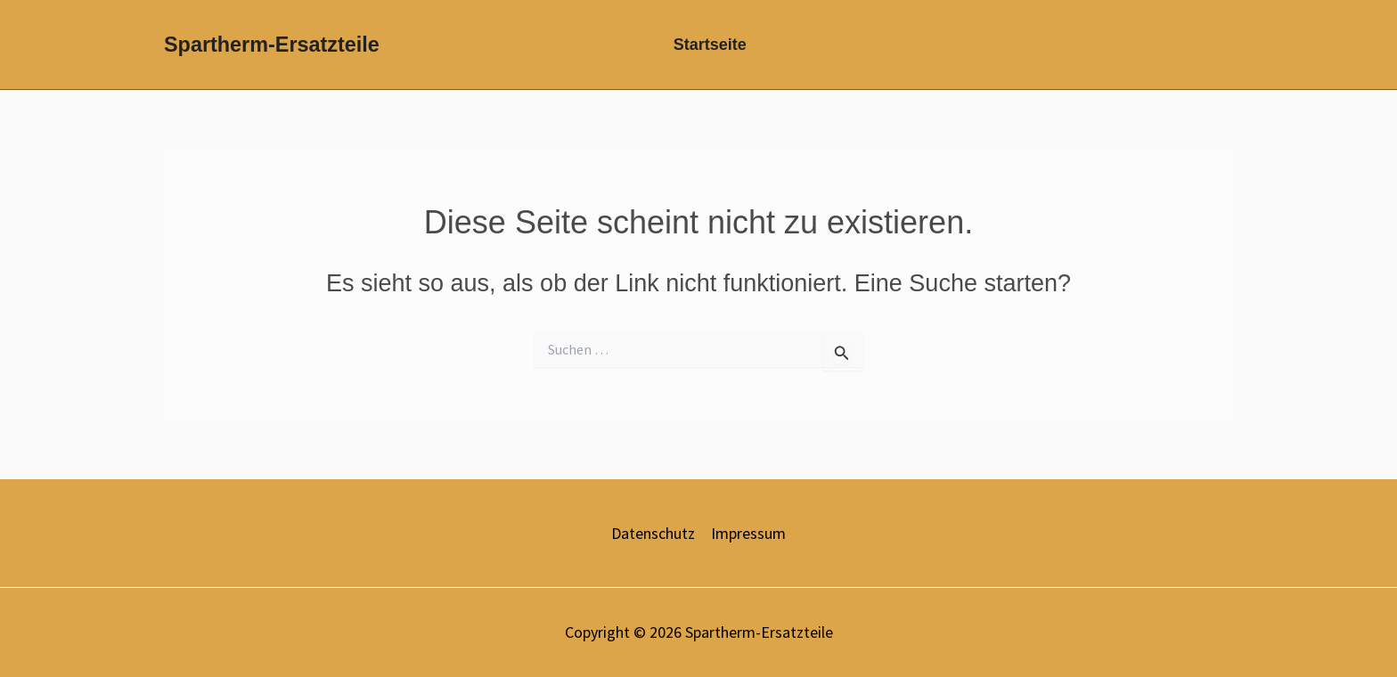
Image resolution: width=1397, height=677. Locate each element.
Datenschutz (653, 533)
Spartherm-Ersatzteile (272, 44)
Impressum (748, 533)
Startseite (710, 44)
